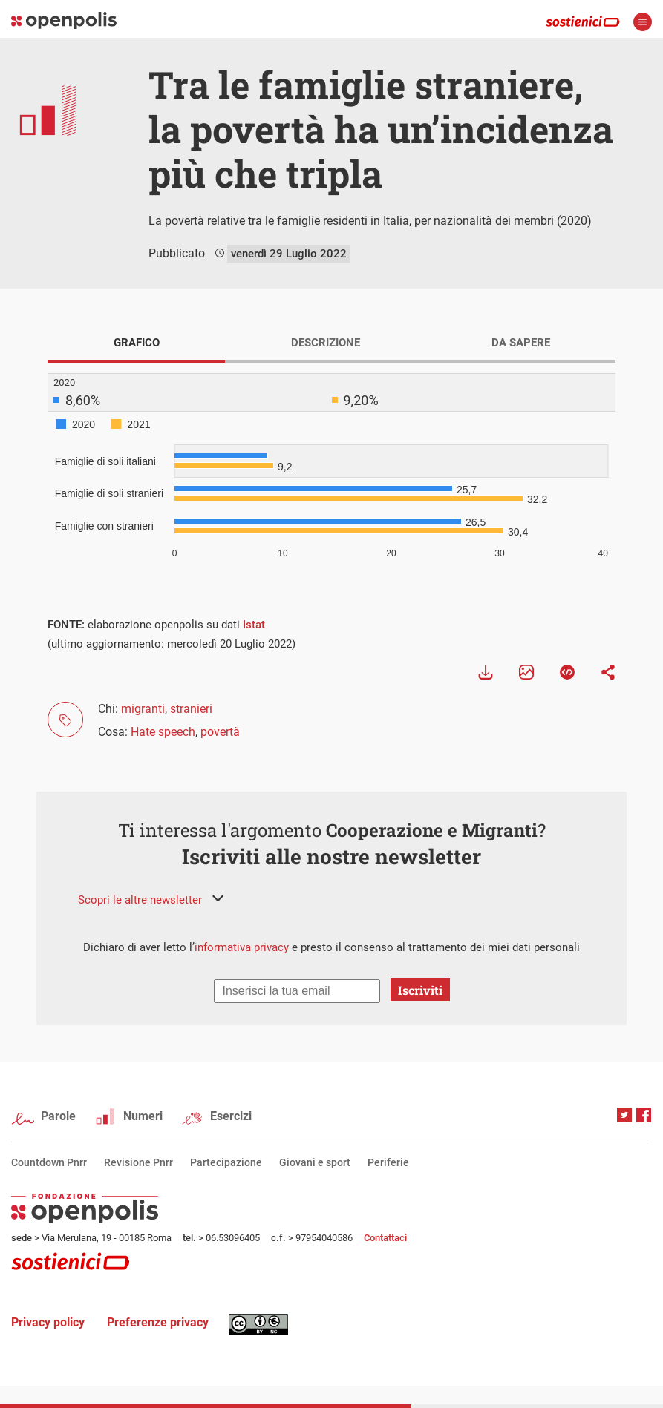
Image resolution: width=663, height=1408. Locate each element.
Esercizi (231, 1116)
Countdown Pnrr (49, 1162)
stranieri (191, 709)
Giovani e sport (314, 1162)
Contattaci (385, 1237)
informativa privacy (242, 947)
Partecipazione (226, 1162)
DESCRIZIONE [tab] (325, 342)
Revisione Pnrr (138, 1162)
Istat (254, 624)
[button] (150, 900)
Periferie (388, 1162)
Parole (58, 1116)
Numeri (143, 1116)
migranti (143, 709)
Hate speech (163, 732)
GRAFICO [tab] (137, 342)
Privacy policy (48, 1322)
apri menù (642, 22)
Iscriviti (420, 990)
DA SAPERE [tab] (520, 342)
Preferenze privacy (158, 1322)
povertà (220, 732)
